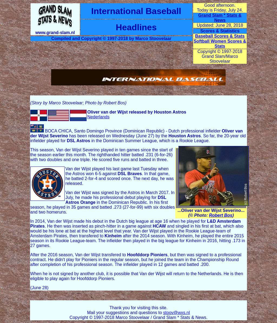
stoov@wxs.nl (176, 312)
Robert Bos (220, 215)
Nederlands (98, 117)
